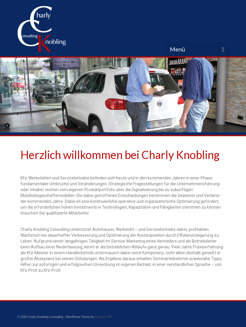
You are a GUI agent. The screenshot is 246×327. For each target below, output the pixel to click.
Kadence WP (103, 317)
